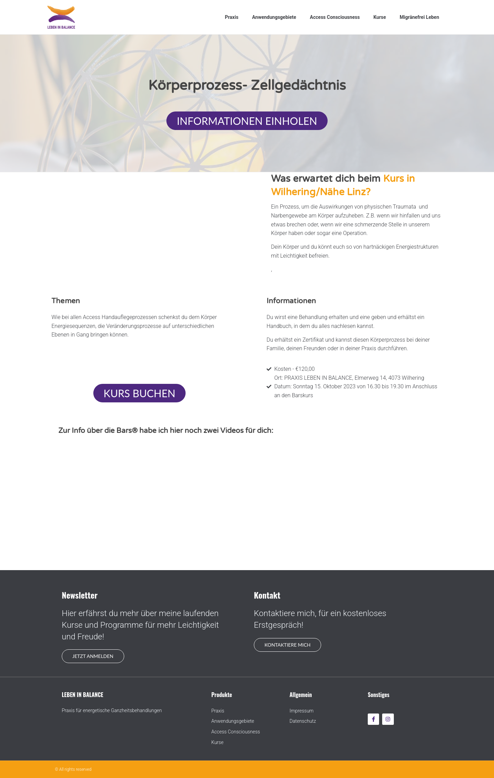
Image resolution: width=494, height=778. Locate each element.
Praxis (231, 17)
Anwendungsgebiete (274, 17)
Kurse (380, 17)
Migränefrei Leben (419, 17)
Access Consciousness (335, 17)
